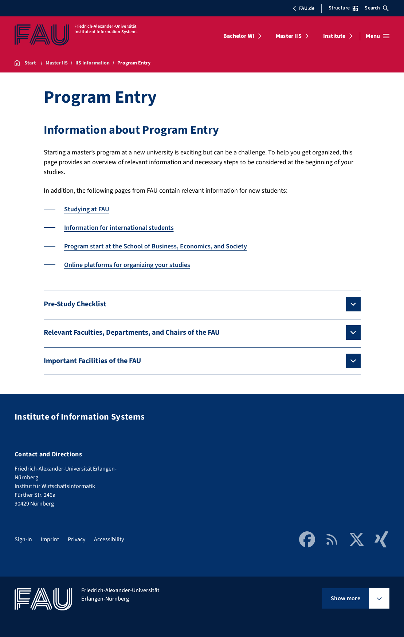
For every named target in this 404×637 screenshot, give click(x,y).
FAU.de (303, 8)
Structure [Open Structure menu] (343, 8)
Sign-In (23, 539)
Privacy (76, 539)
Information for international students (119, 227)
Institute (334, 36)
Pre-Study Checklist (75, 304)
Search (377, 8)
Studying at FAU (86, 209)
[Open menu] (377, 36)
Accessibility (109, 539)
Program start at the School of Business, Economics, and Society (155, 246)
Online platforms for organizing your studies (127, 265)
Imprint (50, 539)
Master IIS (289, 36)
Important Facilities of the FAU (92, 361)
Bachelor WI (238, 36)
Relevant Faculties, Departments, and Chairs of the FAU (132, 332)
